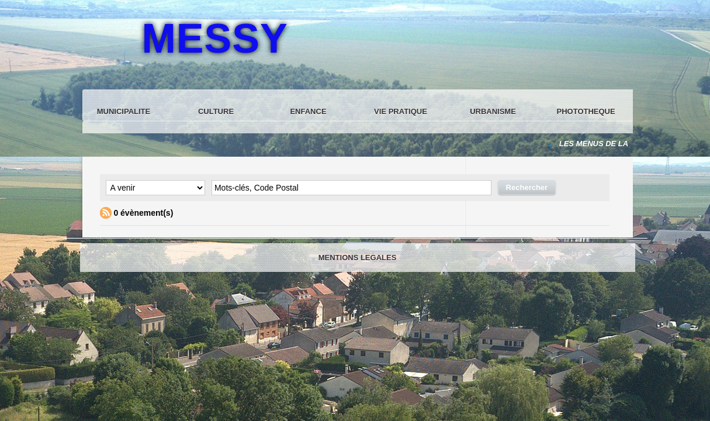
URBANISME (493, 111)
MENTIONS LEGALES (357, 257)
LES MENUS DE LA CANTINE (612, 143)
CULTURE (216, 111)
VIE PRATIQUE (400, 111)
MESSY (215, 38)
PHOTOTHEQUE (586, 111)
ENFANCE (308, 111)
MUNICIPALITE (123, 111)
